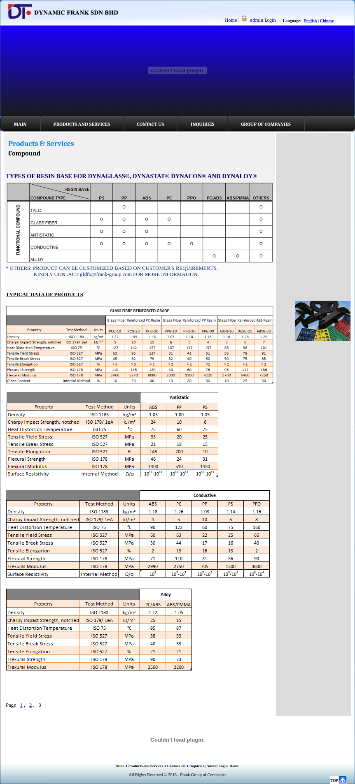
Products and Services (82, 124)
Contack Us (176, 766)
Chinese (327, 21)
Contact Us (150, 124)
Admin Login (263, 20)
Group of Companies (265, 124)
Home (231, 20)
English (310, 21)
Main (20, 124)
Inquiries (202, 124)
